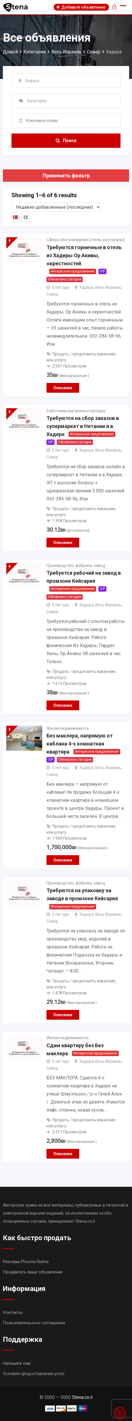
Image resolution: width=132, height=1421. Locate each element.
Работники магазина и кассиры (76, 411)
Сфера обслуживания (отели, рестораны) (85, 239)
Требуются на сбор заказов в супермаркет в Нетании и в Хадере (82, 426)
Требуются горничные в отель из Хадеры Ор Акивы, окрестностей (84, 255)
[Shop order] (56, 207)
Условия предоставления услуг (34, 1373)
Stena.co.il (82, 1397)
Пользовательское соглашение (34, 1322)
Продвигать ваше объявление (33, 1272)
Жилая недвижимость (67, 728)
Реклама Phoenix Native (26, 1261)
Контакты (12, 1312)
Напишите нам (17, 1363)
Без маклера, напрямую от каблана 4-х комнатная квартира (79, 744)
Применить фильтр (66, 176)
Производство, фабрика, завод (75, 565)
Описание (62, 388)
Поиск (66, 140)
